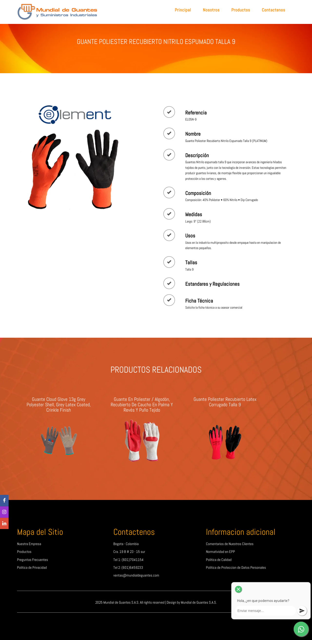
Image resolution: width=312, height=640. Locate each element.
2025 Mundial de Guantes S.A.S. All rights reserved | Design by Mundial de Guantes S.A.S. (156, 602)
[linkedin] (4, 523)
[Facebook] (4, 501)
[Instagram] (4, 512)
